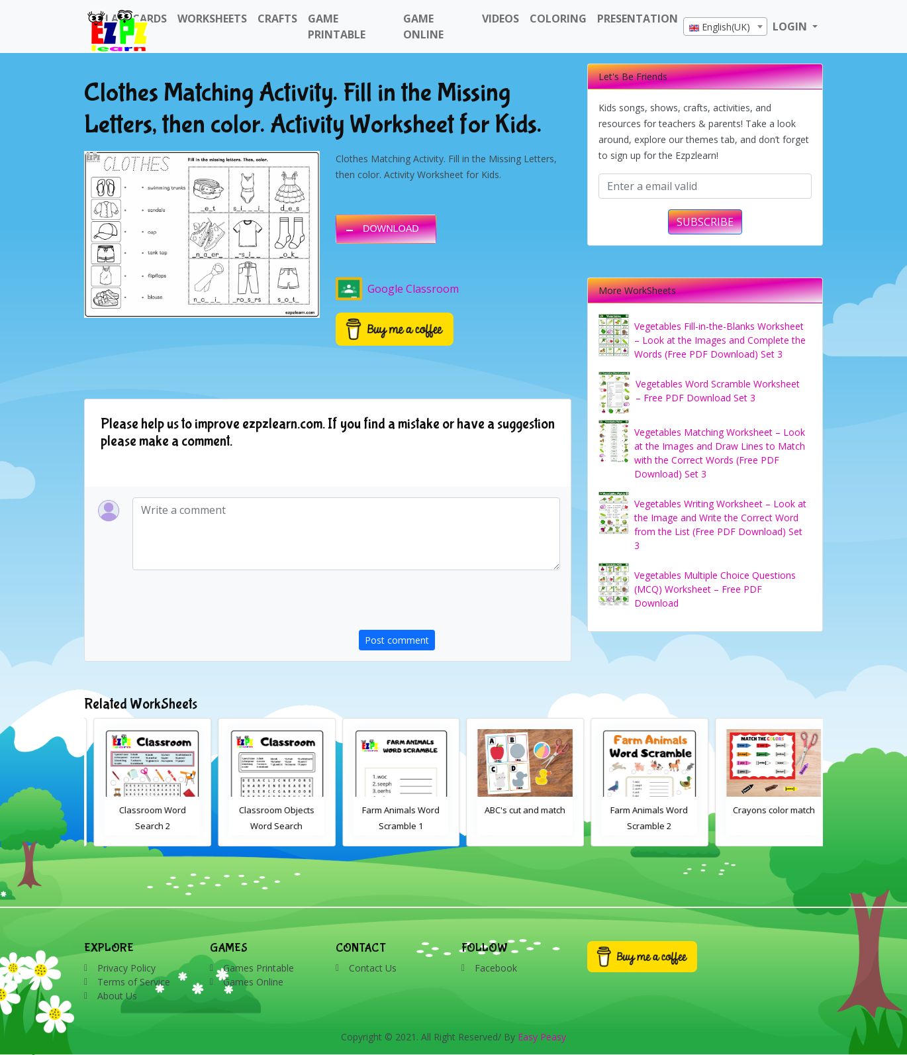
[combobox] (725, 26)
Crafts (277, 18)
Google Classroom (397, 289)
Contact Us (373, 968)
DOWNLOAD (391, 228)
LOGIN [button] (791, 26)
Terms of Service (133, 982)
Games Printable (258, 968)
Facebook (496, 968)
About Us (117, 995)
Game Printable (336, 26)
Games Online (253, 982)
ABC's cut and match (640, 810)
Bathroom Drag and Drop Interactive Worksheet (143, 826)
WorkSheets (212, 18)
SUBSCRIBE (705, 222)
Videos (500, 18)
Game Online (423, 26)
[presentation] (459, 604)
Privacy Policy (126, 968)
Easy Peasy (542, 1036)
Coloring (558, 18)
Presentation (637, 18)
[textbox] (725, 27)
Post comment (397, 640)
